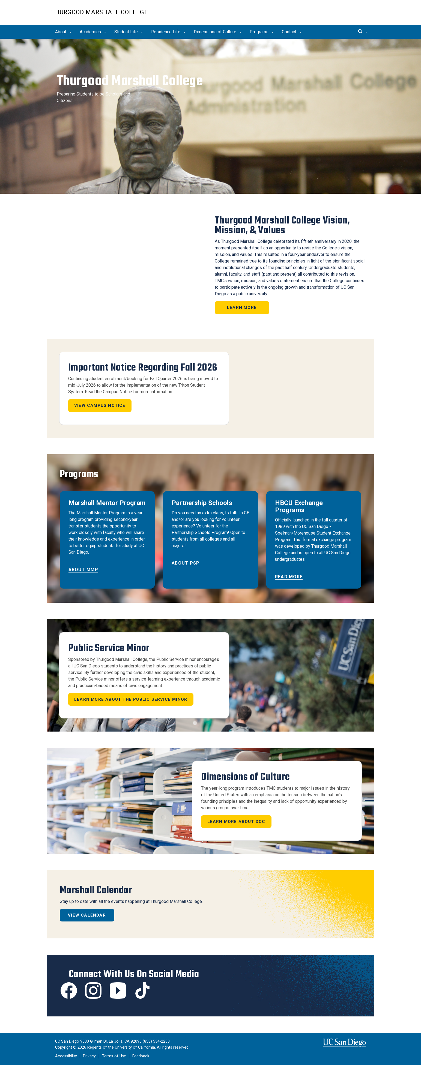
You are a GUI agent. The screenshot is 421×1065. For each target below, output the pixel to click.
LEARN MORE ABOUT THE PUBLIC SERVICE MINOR (130, 699)
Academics (93, 31)
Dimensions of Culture (217, 31)
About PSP (186, 563)
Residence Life (168, 31)
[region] (210, 116)
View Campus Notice (100, 405)
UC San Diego (339, 15)
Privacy (89, 1056)
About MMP (83, 569)
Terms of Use (114, 1056)
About (63, 31)
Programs (262, 31)
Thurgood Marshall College (99, 12)
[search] (363, 32)
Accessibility (66, 1056)
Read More (289, 576)
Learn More (242, 307)
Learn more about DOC (236, 821)
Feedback (140, 1056)
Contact (291, 31)
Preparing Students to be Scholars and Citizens (92, 99)
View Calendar (87, 915)
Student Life (128, 31)
